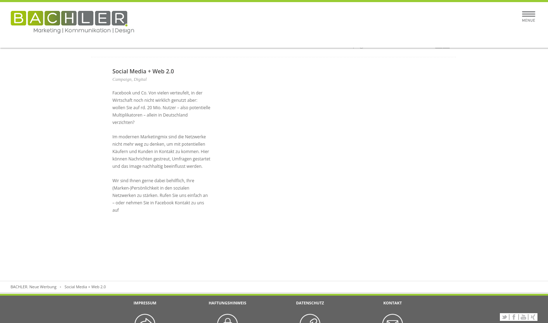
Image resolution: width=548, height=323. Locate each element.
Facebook (514, 317)
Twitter (504, 317)
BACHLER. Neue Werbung (34, 286)
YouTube (523, 317)
